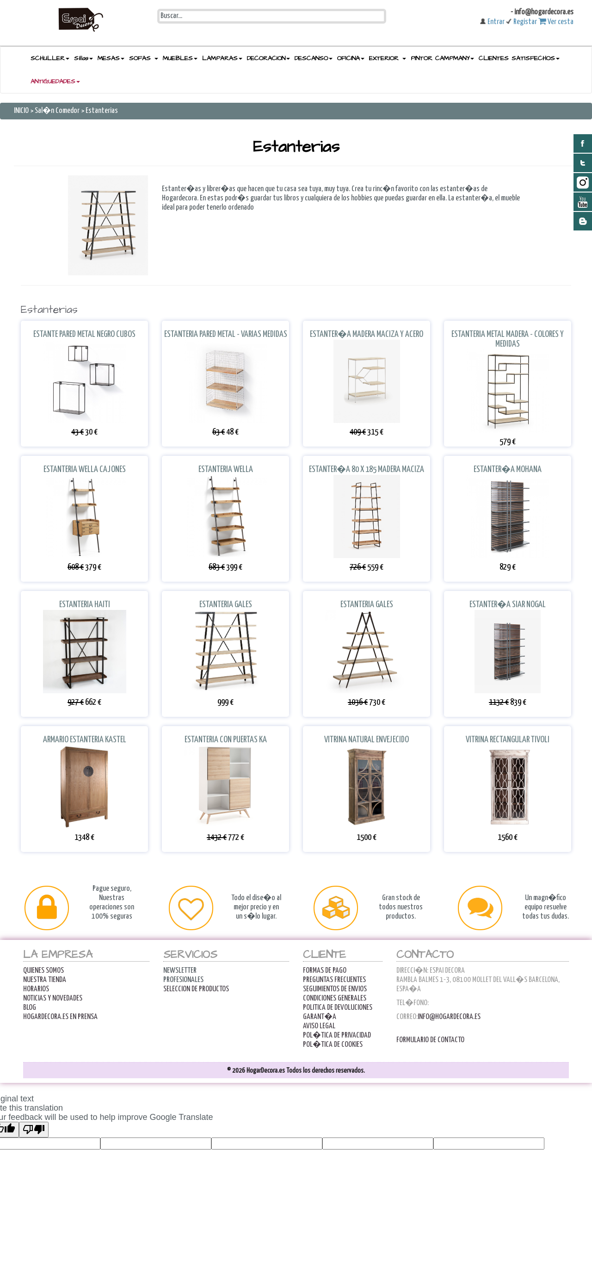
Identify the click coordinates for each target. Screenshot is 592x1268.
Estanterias (102, 111)
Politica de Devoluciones (337, 1008)
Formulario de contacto (430, 1040)
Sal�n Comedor (57, 111)
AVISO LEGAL (319, 1026)
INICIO (22, 111)
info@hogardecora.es (449, 1017)
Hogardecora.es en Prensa (60, 1017)
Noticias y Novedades (52, 998)
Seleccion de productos (196, 989)
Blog (29, 1008)
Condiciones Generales (334, 998)
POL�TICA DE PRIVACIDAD (337, 1035)
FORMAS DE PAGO (324, 971)
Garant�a (319, 1017)
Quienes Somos (43, 971)
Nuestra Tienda (44, 980)
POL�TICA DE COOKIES (333, 1045)
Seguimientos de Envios (335, 989)
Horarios (36, 989)
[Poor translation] (34, 1129)
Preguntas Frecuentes (334, 980)
